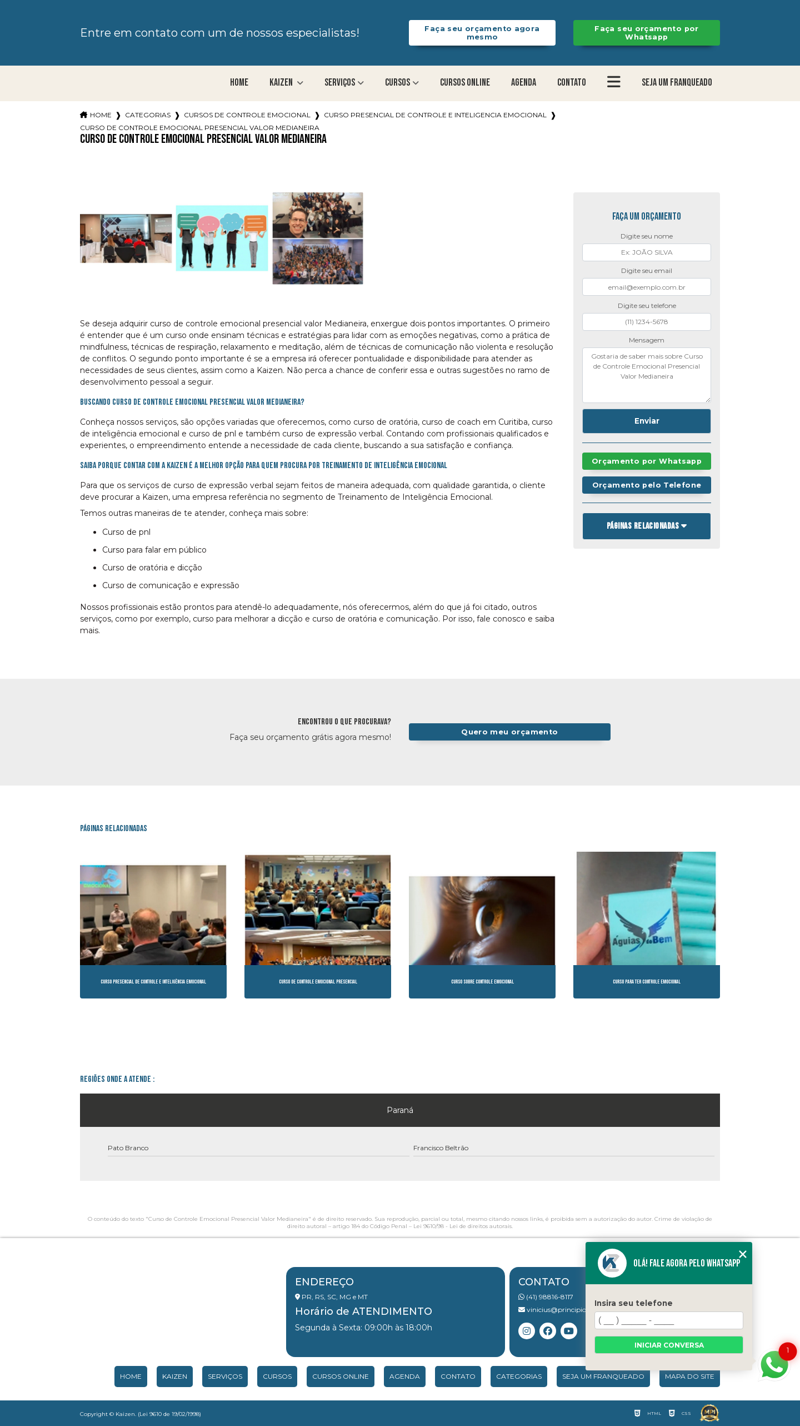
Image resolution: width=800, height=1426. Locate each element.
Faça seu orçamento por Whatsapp (646, 32)
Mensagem (646, 340)
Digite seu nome (647, 236)
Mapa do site (689, 1376)
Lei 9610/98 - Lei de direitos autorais (462, 1226)
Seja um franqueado (677, 82)
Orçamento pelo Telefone (647, 485)
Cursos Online (465, 82)
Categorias (148, 115)
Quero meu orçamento (509, 732)
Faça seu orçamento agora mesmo (481, 32)
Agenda (523, 82)
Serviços (339, 82)
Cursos (397, 82)
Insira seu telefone (633, 1303)
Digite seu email (646, 270)
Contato (571, 82)
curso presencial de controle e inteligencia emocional (435, 115)
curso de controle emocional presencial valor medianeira (199, 127)
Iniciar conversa (669, 1345)
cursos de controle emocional (247, 115)
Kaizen (281, 82)
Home (239, 82)
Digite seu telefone (647, 305)
